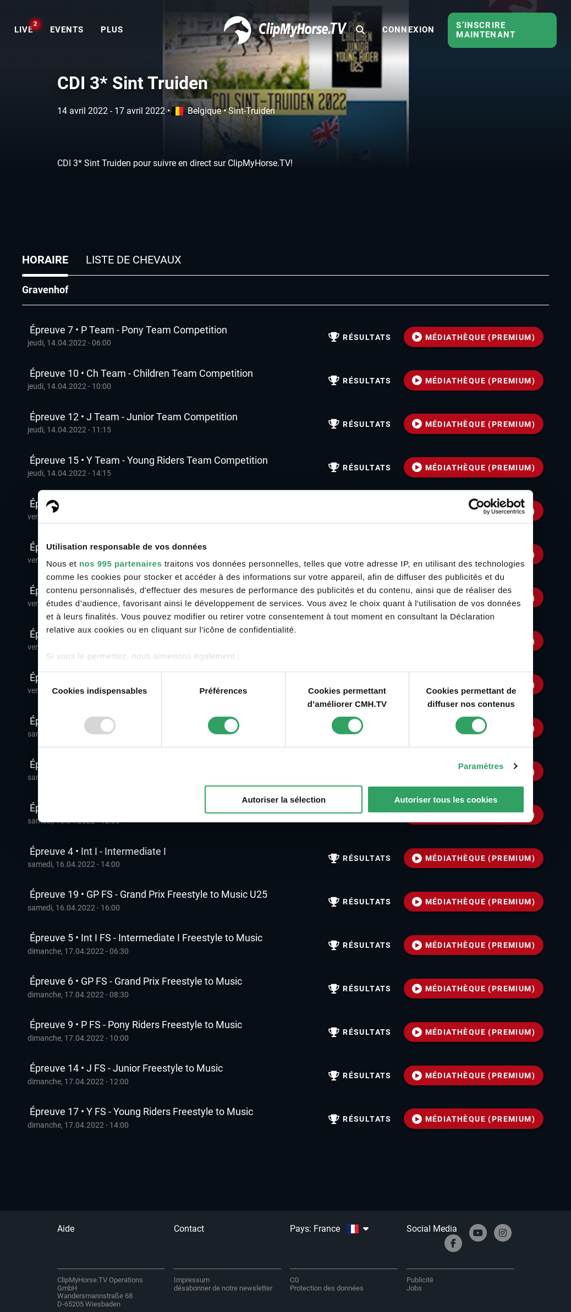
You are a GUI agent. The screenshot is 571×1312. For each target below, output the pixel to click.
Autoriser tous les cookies (446, 799)
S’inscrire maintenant (485, 30)
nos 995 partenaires (120, 563)
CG (294, 1280)
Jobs (414, 1288)
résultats (359, 337)
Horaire (45, 259)
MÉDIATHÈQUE (473, 337)
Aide (65, 1228)
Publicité (420, 1280)
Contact (189, 1228)
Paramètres (481, 766)
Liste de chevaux (134, 259)
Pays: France (329, 1228)
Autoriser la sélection (284, 799)
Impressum (192, 1280)
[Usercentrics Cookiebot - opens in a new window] (477, 506)
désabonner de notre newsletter (223, 1288)
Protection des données (327, 1288)
